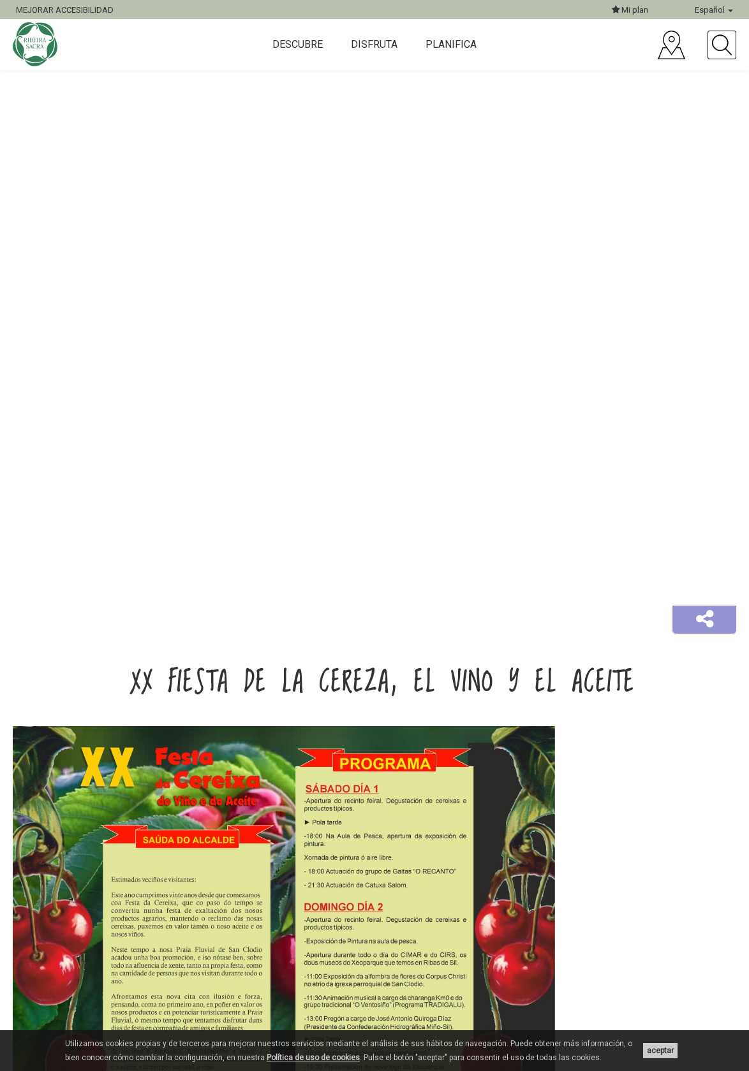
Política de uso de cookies (313, 1057)
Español (714, 10)
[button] (704, 620)
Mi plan (630, 10)
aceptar (660, 1050)
